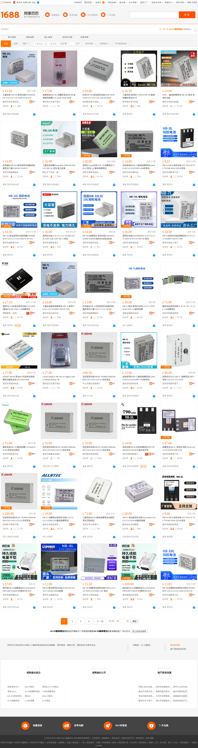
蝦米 (114, 742)
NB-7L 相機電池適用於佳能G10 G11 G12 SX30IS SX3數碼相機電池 (58, 519)
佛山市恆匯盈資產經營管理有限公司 (171, 700)
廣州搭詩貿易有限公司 (91, 454)
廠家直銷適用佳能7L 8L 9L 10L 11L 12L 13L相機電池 (178, 307)
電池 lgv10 (11, 691)
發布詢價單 (175, 645)
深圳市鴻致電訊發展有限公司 (131, 243)
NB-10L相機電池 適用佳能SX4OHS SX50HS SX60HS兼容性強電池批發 (98, 237)
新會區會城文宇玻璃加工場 (185, 700)
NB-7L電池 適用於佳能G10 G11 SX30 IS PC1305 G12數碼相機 (138, 307)
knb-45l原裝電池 (14, 696)
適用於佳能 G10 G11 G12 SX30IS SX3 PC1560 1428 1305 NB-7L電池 (59, 237)
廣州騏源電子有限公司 (91, 102)
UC (156, 742)
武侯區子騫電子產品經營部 (12, 524)
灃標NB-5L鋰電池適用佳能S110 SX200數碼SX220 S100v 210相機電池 (19, 307)
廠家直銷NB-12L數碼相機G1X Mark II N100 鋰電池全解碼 (19, 448)
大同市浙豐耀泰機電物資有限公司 (170, 696)
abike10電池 (47, 696)
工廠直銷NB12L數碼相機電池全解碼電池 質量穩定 (98, 519)
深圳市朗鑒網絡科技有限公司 (12, 172)
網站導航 (150, 738)
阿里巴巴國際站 (21, 742)
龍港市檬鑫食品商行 (51, 454)
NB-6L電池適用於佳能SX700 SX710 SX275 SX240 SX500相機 (59, 589)
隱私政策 (116, 738)
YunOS (133, 742)
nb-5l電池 (46, 700)
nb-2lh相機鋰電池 (32, 691)
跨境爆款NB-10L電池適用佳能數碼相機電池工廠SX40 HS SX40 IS (19, 166)
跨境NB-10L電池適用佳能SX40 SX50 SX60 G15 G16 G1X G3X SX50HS (98, 96)
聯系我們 (140, 738)
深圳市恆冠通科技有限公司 (131, 172)
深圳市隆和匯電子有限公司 (131, 454)
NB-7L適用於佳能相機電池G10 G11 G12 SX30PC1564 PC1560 (178, 237)
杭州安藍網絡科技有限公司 (168, 687)
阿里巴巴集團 (6, 742)
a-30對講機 (29, 700)
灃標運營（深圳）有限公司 (12, 313)
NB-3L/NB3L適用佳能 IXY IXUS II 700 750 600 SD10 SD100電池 (178, 166)
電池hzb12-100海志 (50, 687)
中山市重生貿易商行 (91, 383)
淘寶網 (61, 742)
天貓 (68, 742)
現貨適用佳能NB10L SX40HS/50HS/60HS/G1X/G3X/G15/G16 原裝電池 (98, 378)
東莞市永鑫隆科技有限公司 (52, 595)
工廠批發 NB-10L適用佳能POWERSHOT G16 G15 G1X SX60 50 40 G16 (19, 96)
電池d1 (28, 696)
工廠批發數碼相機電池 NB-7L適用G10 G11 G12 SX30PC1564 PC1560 (59, 307)
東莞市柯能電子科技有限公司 (12, 454)
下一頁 (100, 621)
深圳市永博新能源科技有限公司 (91, 595)
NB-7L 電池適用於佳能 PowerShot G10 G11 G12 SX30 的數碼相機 (138, 519)
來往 (170, 742)
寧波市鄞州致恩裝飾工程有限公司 (153, 696)
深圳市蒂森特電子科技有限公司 (171, 383)
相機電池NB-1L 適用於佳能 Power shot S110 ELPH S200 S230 (178, 448)
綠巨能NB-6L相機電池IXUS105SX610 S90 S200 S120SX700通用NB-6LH (19, 589)
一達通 (193, 742)
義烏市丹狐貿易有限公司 (52, 524)
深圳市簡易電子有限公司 (171, 454)
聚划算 (75, 742)
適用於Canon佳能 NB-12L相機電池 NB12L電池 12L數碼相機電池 (98, 166)
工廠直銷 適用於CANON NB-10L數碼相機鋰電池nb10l (138, 96)
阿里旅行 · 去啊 (93, 742)
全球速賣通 (51, 742)
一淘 (82, 742)
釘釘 (176, 742)
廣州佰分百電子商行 (51, 102)
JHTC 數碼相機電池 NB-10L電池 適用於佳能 (178, 96)
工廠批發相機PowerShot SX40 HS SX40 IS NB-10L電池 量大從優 (59, 166)
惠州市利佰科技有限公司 (131, 383)
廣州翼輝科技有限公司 (131, 595)
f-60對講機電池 (48, 691)
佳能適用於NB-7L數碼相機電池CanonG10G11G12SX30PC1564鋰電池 (138, 166)
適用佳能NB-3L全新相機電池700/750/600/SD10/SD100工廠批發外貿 (138, 448)
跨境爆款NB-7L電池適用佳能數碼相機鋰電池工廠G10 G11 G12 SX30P (98, 307)
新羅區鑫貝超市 (163, 691)
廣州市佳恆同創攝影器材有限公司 (171, 102)
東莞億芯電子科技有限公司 (131, 102)
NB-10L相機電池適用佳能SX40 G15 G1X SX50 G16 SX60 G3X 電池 (98, 589)
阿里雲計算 (123, 742)
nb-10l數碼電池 (147, 645)
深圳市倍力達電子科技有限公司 (91, 524)
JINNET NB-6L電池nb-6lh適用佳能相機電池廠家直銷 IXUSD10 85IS (18, 378)
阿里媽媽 (106, 742)
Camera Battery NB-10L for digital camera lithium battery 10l (59, 378)
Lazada (99, 745)
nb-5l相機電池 (13, 700)
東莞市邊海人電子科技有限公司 (171, 243)
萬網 (151, 742)
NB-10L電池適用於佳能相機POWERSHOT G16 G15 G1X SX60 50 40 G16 (19, 237)
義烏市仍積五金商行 (147, 691)
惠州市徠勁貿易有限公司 (171, 524)
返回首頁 (126, 631)
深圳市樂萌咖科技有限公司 (12, 595)
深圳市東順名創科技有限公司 (91, 172)
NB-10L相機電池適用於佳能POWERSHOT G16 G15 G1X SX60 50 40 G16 (178, 589)
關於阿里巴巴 (128, 738)
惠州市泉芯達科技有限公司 (12, 102)
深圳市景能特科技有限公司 (12, 383)
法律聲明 (96, 738)
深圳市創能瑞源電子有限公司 (171, 313)
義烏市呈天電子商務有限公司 (151, 700)
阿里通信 (143, 742)
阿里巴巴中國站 (37, 742)
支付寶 (163, 742)
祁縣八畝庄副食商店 (147, 687)
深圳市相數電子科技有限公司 (171, 172)
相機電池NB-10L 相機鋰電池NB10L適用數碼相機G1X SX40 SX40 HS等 (59, 96)
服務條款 (106, 738)
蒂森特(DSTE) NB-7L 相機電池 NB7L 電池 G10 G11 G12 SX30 (178, 378)
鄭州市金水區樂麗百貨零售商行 (131, 524)
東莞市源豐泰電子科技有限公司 (52, 243)
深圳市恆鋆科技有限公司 (91, 243)
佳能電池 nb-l (13, 687)
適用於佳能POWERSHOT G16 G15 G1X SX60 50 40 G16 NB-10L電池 (138, 237)
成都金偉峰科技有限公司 (131, 313)
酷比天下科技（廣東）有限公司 (52, 172)
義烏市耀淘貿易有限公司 (184, 691)
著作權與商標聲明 (82, 738)
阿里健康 (184, 742)
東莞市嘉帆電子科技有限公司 (12, 243)
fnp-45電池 (29, 687)
